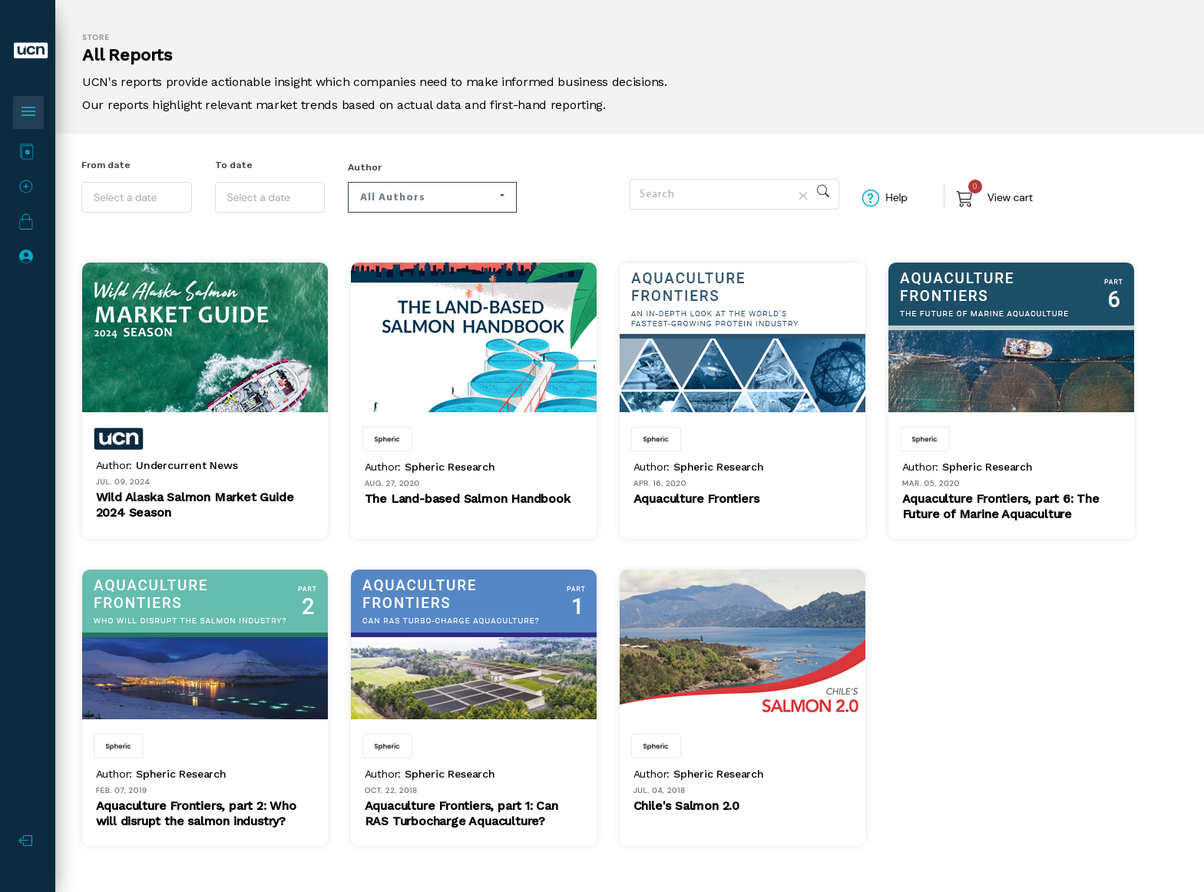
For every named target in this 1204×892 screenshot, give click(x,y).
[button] (432, 197)
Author (365, 167)
